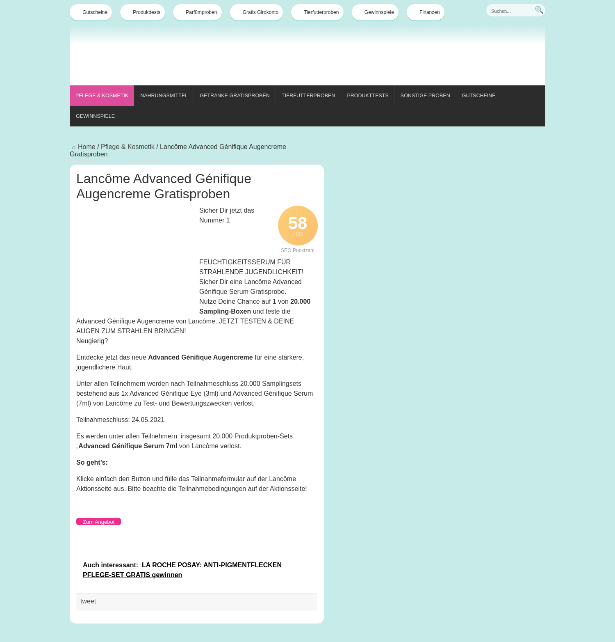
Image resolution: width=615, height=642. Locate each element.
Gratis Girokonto (256, 12)
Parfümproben (197, 12)
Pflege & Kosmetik (101, 96)
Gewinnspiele (375, 12)
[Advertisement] (396, 56)
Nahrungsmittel (164, 96)
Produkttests (142, 12)
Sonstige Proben (425, 96)
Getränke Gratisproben (235, 96)
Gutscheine (90, 12)
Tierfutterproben (317, 12)
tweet (88, 601)
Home (83, 146)
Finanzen (425, 12)
